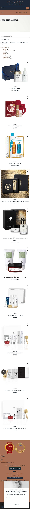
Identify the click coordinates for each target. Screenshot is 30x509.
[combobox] (13, 8)
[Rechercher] (27, 8)
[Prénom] (16, 497)
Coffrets (4, 49)
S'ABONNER (16, 504)
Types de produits (6, 58)
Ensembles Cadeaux (9, 50)
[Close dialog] (27, 482)
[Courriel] (16, 500)
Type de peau (5, 57)
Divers (4, 52)
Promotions (5, 54)
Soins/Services (6, 56)
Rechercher (5, 39)
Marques (4, 53)
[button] (2, 12)
